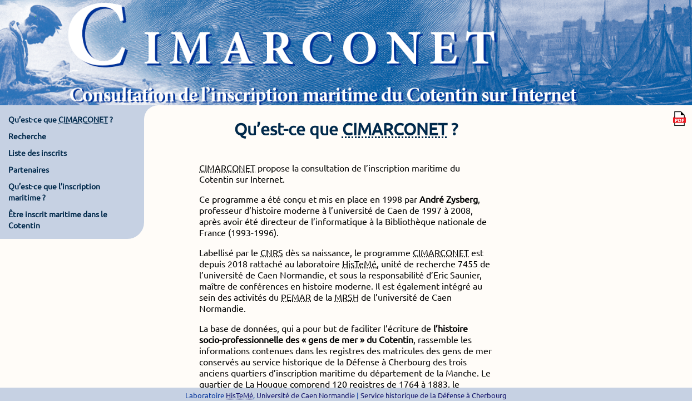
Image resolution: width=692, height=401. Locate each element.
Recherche (27, 136)
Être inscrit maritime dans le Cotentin (57, 219)
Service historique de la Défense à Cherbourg (433, 395)
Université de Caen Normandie (305, 395)
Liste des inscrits (37, 153)
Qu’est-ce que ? (60, 119)
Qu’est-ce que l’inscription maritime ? (54, 191)
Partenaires (28, 169)
